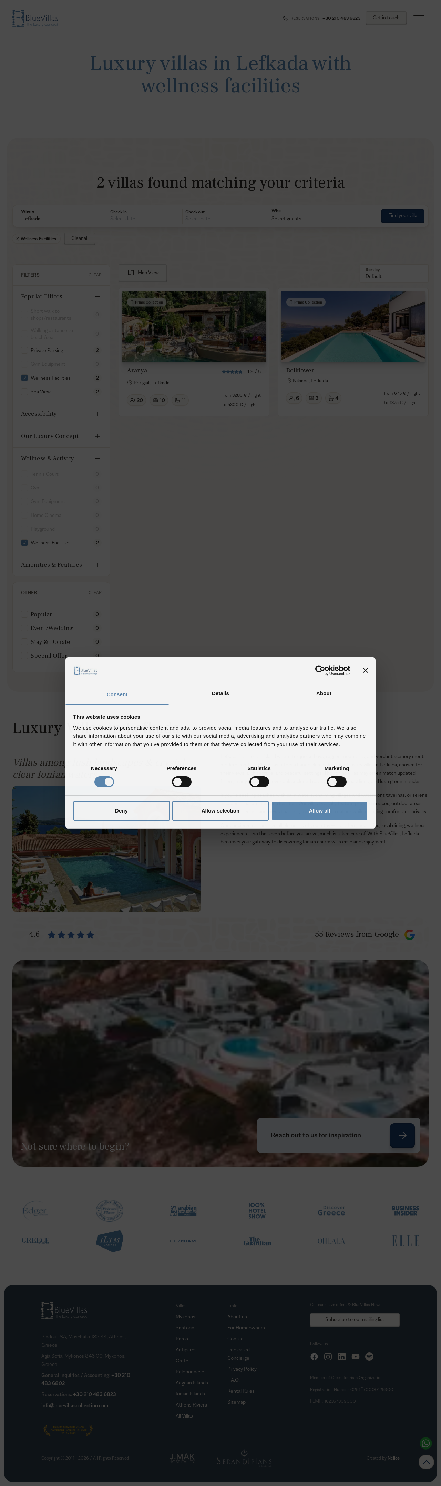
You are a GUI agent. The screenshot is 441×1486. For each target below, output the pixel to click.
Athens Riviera (191, 1404)
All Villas (184, 1415)
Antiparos (186, 1349)
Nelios (394, 1458)
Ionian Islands (190, 1393)
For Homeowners (246, 1327)
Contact (236, 1338)
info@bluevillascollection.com (74, 1405)
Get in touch (386, 17)
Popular (41, 614)
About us (237, 1316)
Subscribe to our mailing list (354, 1319)
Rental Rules (241, 1391)
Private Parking (47, 350)
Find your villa (402, 215)
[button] (57, 218)
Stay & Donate (50, 642)
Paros (182, 1338)
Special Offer (49, 655)
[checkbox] (24, 350)
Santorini (185, 1327)
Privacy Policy (242, 1369)
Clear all (79, 238)
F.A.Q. (233, 1380)
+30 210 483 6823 (94, 1394)
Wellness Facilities (51, 377)
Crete (182, 1360)
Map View (148, 272)
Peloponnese (190, 1371)
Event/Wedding (52, 628)
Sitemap (236, 1402)
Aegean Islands (192, 1382)
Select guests (286, 218)
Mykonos (185, 1316)
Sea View (41, 391)
